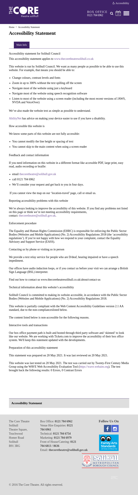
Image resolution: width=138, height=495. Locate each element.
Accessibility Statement (26, 403)
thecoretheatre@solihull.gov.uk (37, 215)
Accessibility (121, 3)
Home (12, 27)
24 (118, 14)
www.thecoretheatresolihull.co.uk (74, 58)
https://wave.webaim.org (94, 366)
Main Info (21, 44)
